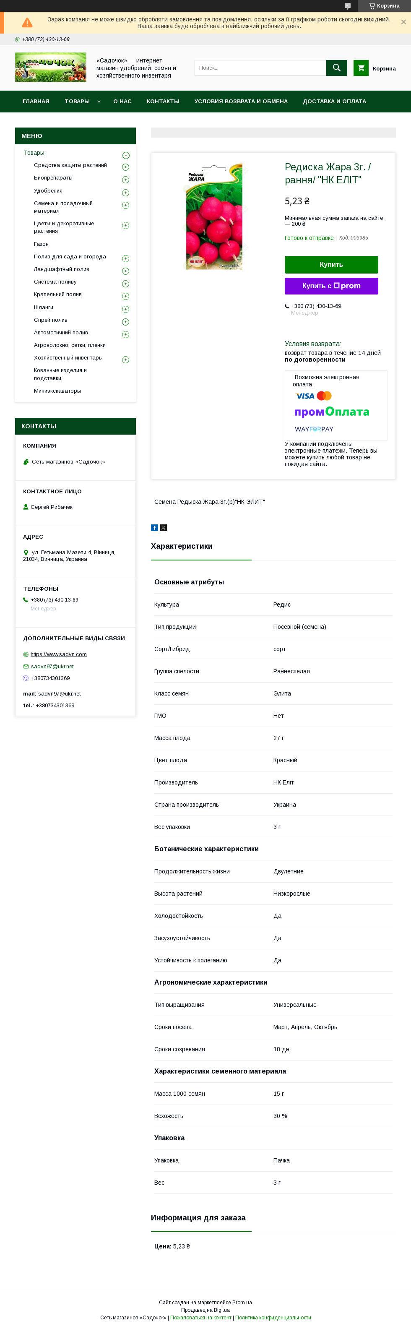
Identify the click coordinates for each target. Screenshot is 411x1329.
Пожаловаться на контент (201, 1318)
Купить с (331, 286)
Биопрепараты (53, 178)
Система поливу (55, 282)
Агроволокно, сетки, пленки (70, 345)
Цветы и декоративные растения (64, 227)
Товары (77, 101)
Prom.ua (242, 1303)
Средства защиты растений (70, 165)
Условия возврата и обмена (241, 101)
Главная (36, 101)
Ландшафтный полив (61, 269)
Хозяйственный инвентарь (68, 357)
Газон (41, 244)
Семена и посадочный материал (63, 207)
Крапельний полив (58, 294)
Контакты (163, 101)
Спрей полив (51, 320)
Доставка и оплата (334, 101)
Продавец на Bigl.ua (205, 1310)
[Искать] (336, 68)
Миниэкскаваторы (57, 391)
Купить (331, 264)
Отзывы (36, 123)
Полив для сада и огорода (70, 256)
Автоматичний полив (61, 332)
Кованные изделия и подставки (60, 374)
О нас (122, 101)
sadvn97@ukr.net (52, 666)
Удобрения (48, 191)
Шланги (43, 307)
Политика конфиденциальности (273, 1318)
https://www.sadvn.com (59, 654)
